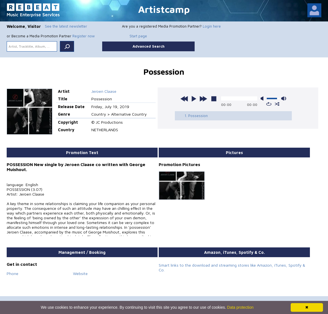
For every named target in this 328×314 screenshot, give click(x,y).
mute (263, 98)
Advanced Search (149, 46)
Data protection (240, 307)
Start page (138, 36)
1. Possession (196, 115)
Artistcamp (164, 9)
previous (184, 99)
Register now (83, 36)
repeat (268, 103)
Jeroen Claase (103, 91)
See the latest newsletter (66, 26)
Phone (12, 273)
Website (80, 273)
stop (214, 99)
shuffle (277, 103)
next (203, 99)
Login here (212, 26)
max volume (283, 98)
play (193, 98)
